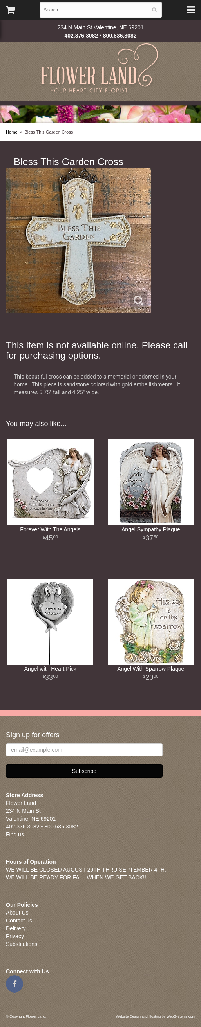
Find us (15, 834)
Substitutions (21, 944)
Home (12, 132)
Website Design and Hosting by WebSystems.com (155, 1016)
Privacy (15, 936)
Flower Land (100, 69)
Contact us (19, 920)
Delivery (16, 928)
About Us (17, 913)
